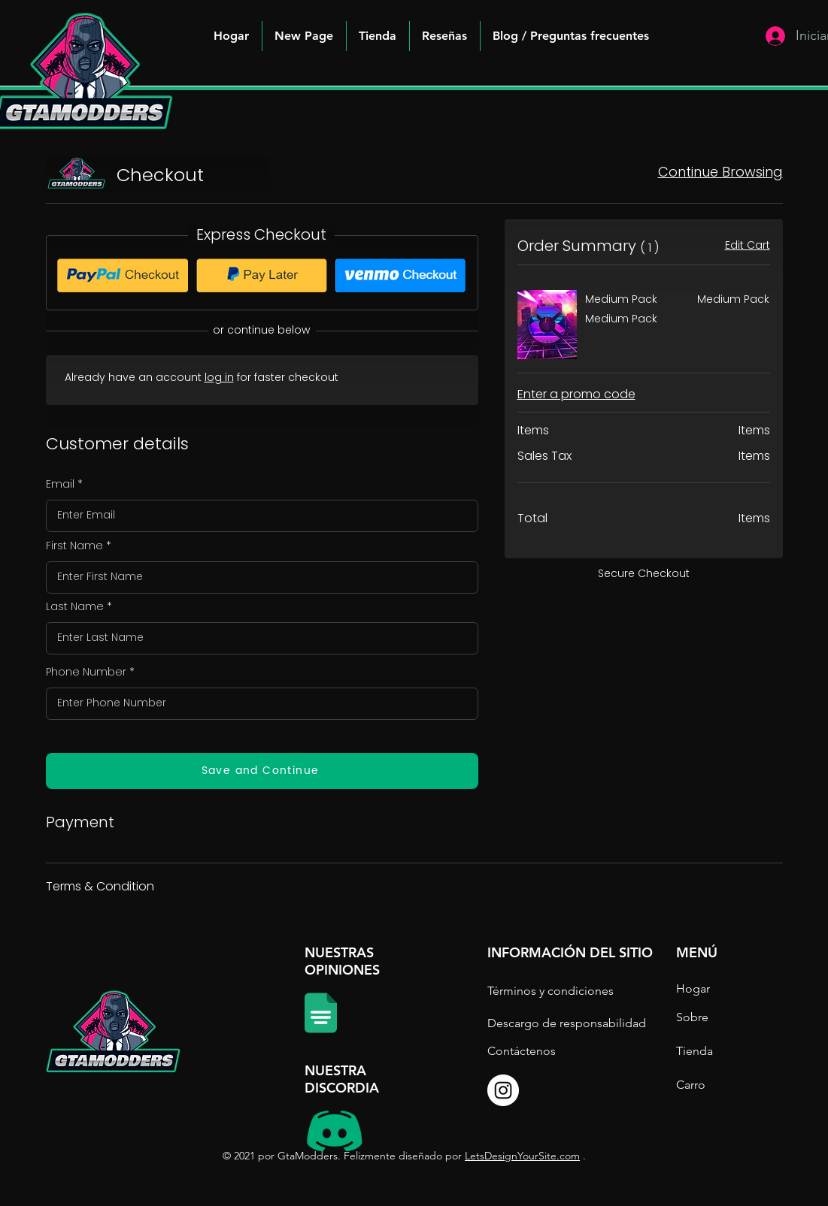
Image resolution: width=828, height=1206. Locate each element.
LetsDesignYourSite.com (522, 1155)
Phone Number (86, 671)
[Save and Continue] (262, 771)
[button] (571, 36)
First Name (74, 545)
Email (60, 484)
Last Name (75, 606)
